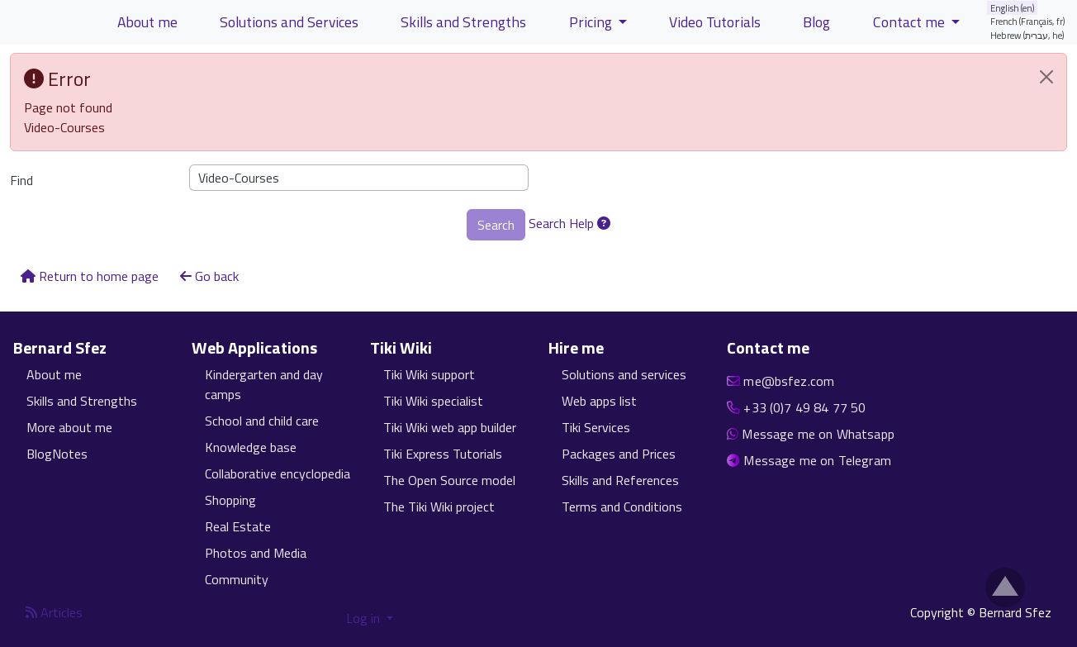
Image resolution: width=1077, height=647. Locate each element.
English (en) (1012, 8)
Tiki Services (596, 427)
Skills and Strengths (81, 401)
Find (21, 180)
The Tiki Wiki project (439, 506)
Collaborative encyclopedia (277, 473)
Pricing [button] (592, 22)
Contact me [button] (910, 22)
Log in (364, 618)
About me (54, 374)
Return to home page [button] (90, 276)
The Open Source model (449, 480)
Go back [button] (209, 276)
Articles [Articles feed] (54, 612)
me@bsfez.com (788, 381)
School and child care (262, 421)
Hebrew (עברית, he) (1027, 35)
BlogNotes (57, 454)
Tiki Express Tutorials (442, 454)
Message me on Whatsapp (818, 434)
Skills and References (620, 480)
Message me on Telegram (817, 460)
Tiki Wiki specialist (433, 401)
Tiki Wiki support (429, 374)
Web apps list (599, 401)
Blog (816, 22)
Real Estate (238, 526)
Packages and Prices (619, 454)
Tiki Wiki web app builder (449, 427)
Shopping (230, 500)
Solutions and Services (289, 22)
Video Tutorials (715, 22)
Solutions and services (624, 374)
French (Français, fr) (1027, 21)
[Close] (1046, 77)
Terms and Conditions (622, 506)
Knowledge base (251, 447)
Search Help (569, 223)
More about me (69, 427)
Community (236, 579)
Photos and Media (255, 553)
